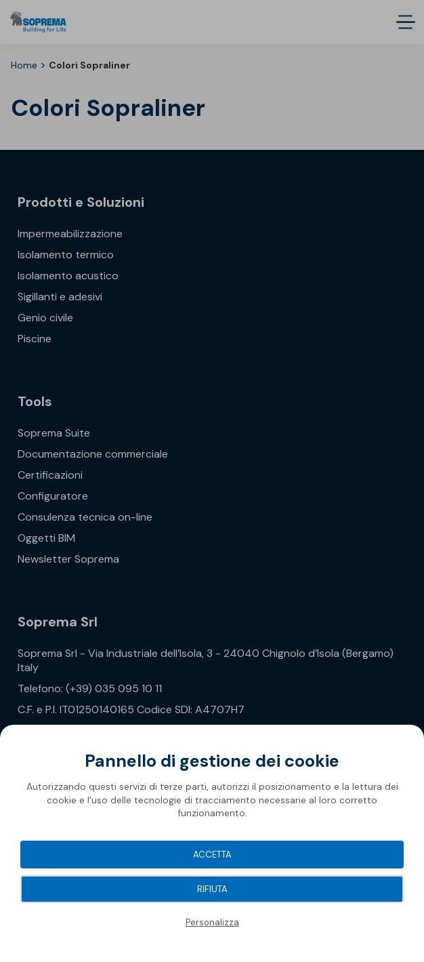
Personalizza (212, 922)
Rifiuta (212, 889)
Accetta (212, 854)
